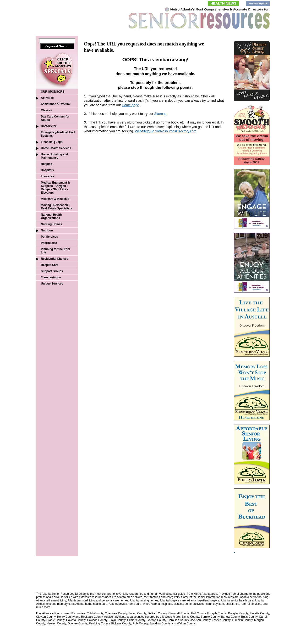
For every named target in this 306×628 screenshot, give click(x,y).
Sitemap (160, 114)
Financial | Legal (52, 142)
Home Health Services (56, 148)
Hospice (46, 164)
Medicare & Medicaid (55, 199)
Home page (130, 105)
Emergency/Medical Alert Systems (58, 134)
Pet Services (49, 236)
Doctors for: (49, 126)
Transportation (51, 277)
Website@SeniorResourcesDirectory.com (165, 131)
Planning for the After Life (55, 250)
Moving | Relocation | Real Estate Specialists (56, 206)
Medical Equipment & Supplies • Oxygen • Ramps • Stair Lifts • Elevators (55, 187)
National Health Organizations (51, 216)
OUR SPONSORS (52, 91)
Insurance (48, 176)
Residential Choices (54, 258)
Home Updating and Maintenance (54, 156)
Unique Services (52, 283)
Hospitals (47, 170)
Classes (46, 110)
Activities (47, 98)
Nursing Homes (51, 224)
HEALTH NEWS (223, 3)
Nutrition (47, 230)
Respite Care (49, 265)
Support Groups (52, 271)
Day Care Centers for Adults (55, 118)
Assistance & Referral (56, 104)
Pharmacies (49, 243)
